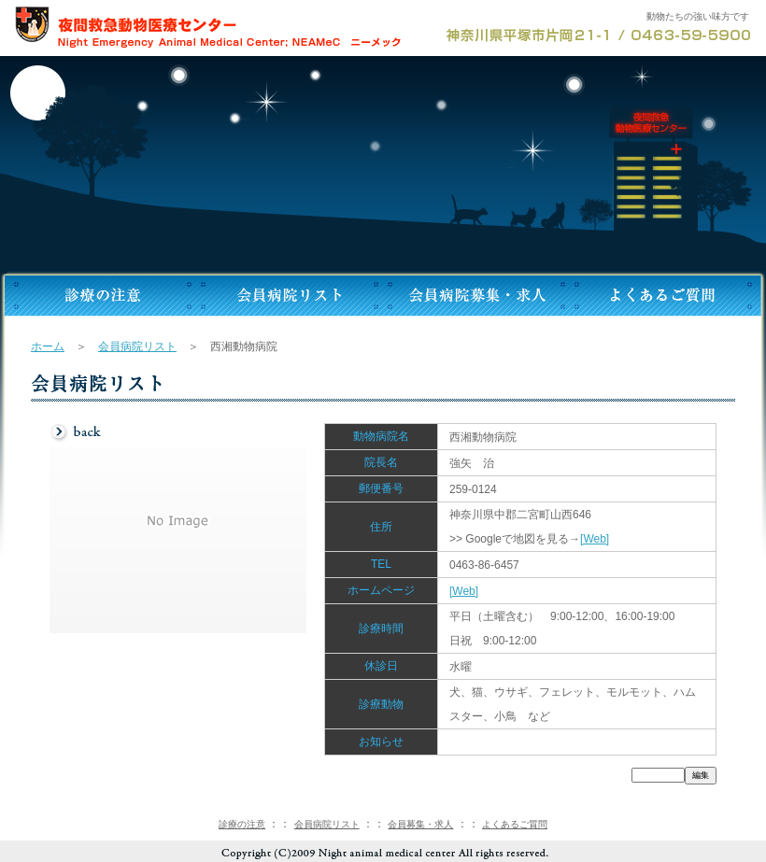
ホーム (47, 346)
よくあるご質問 (514, 824)
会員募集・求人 (420, 824)
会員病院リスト (137, 346)
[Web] (594, 538)
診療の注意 (242, 824)
